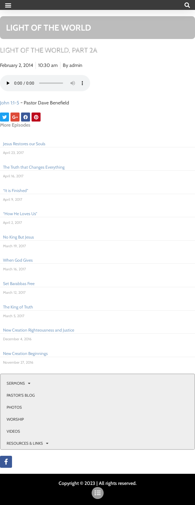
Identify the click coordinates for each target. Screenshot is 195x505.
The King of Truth (18, 307)
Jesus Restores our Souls (24, 143)
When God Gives (18, 260)
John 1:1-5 (9, 103)
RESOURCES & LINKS (27, 443)
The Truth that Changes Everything (34, 167)
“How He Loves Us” (20, 213)
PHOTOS (14, 407)
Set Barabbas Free (19, 283)
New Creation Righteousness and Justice (38, 330)
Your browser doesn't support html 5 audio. (45, 83)
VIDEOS (13, 431)
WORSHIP (15, 419)
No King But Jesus (18, 237)
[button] (8, 5)
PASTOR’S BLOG (21, 395)
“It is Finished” (15, 190)
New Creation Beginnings (25, 353)
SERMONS (18, 383)
